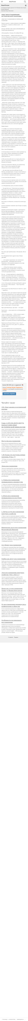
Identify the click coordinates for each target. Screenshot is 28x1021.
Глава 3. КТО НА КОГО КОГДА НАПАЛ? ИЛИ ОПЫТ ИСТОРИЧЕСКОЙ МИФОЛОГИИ (13, 425)
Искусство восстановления (11, 441)
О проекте (10, 637)
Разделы (16, 637)
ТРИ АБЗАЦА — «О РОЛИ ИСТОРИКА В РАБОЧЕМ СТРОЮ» (13, 1019)
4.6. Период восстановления (11, 545)
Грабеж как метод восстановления (13, 559)
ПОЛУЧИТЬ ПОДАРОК (9, 393)
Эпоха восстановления (9, 466)
